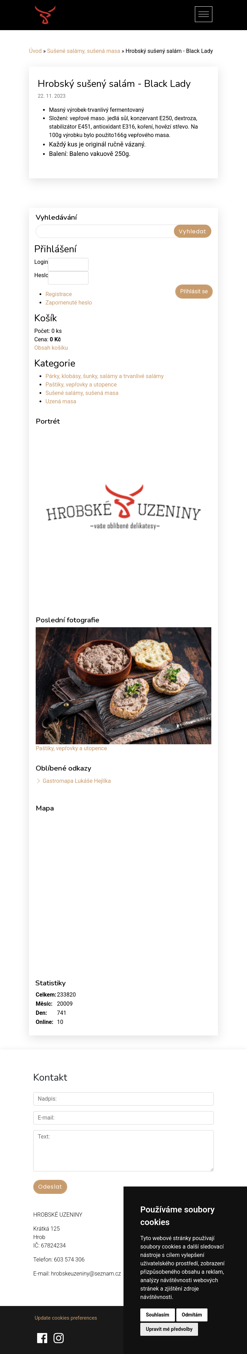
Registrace (58, 294)
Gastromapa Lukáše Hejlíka (77, 781)
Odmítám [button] (192, 1315)
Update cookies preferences (66, 1318)
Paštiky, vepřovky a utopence (81, 384)
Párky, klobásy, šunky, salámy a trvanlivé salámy (104, 376)
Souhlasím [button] (157, 1315)
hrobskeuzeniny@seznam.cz (86, 1273)
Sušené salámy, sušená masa (83, 51)
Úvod (35, 51)
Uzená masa (60, 401)
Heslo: (41, 275)
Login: (41, 262)
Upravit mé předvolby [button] (169, 1329)
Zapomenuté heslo (68, 302)
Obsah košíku (51, 347)
